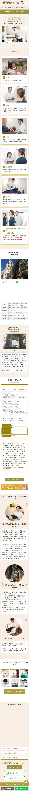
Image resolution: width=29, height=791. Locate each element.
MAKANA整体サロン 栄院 (9, 753)
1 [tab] (12, 45)
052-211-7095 (12, 310)
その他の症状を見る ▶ (14, 691)
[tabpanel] (14, 341)
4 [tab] (17, 350)
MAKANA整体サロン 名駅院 (10, 748)
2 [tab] (14, 45)
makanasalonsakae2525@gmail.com (18, 312)
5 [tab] (19, 350)
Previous (3, 341)
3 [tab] (14, 350)
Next (24, 341)
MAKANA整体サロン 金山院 (10, 757)
